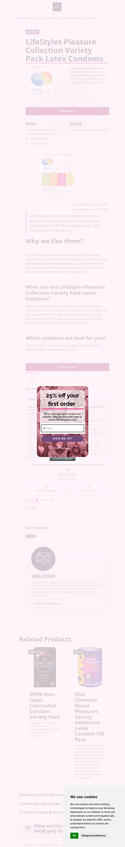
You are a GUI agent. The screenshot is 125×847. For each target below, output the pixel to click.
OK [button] (74, 835)
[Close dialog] (84, 391)
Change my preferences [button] (94, 835)
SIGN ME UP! (62, 439)
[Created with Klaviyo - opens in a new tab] (62, 460)
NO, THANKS (62, 449)
